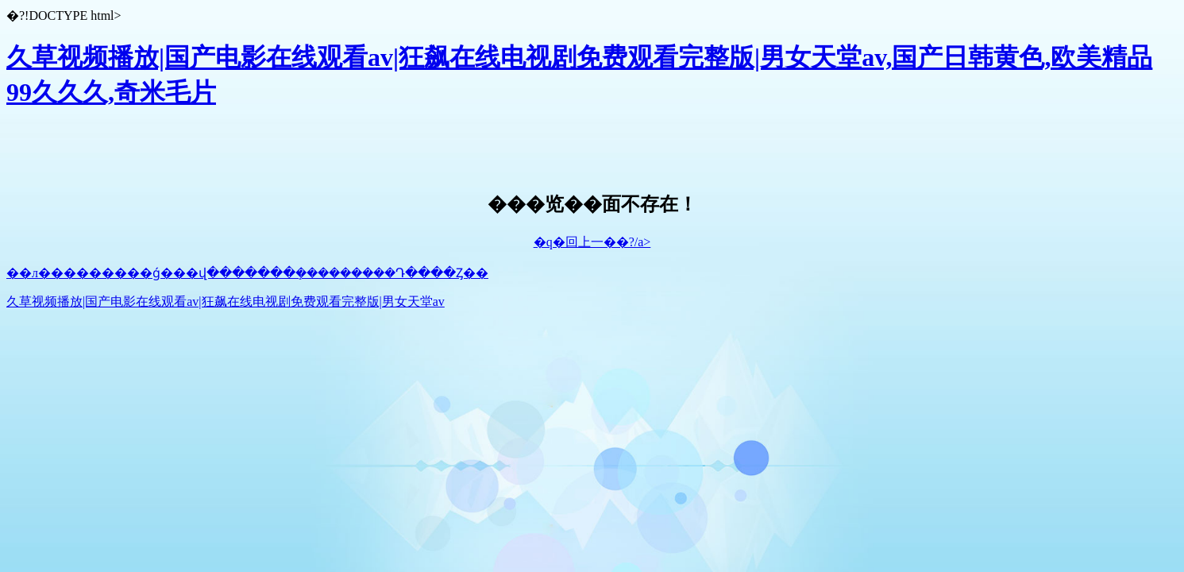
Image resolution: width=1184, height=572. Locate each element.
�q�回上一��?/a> (592, 242)
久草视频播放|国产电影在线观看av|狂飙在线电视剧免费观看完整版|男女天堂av (225, 301)
